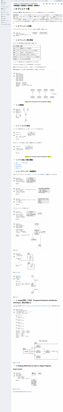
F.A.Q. (3, 10)
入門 (3, 4)
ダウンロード (4, 12)
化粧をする (18, 174)
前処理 (3, 18)
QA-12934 (17, 284)
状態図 (46, 0)
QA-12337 (17, 380)
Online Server (4, 6)
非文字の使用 (19, 172)
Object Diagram (34, 3)
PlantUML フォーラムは (32, 18)
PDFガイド (4, 22)
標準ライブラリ (5, 20)
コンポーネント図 (40, 0)
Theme (3, 16)
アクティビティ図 (32, 0)
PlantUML (16, 3)
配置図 (57, 0)
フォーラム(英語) (5, 14)
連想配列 (42, 180)
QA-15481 (17, 406)
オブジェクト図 (52, 0)
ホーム (3, 1)
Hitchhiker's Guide (5, 24)
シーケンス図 (14, 0)
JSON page (29, 409)
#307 (16, 262)
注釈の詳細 (18, 171)
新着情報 (3, 2)
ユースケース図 (21, 0)
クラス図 (26, 0)
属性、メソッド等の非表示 (21, 169)
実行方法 (3, 8)
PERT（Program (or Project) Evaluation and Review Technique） (37, 317)
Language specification (24, 3)
